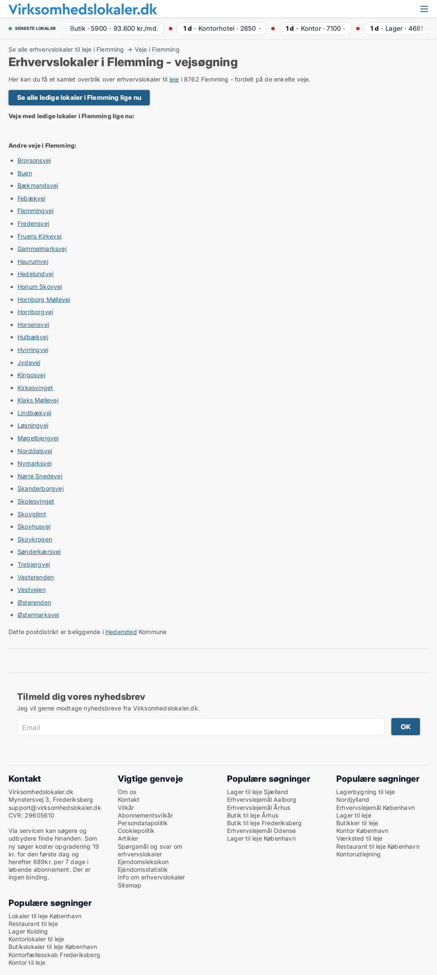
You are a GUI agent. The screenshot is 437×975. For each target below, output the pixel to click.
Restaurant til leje (33, 923)
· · (109, 28)
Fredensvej (33, 223)
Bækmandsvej (37, 185)
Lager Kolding (28, 931)
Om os (127, 791)
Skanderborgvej (40, 488)
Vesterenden (35, 577)
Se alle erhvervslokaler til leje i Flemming (66, 49)
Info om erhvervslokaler (151, 877)
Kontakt (129, 799)
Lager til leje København (261, 838)
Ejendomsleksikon (143, 861)
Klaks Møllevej (37, 400)
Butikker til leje (357, 823)
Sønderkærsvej (39, 551)
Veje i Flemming (157, 49)
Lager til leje (353, 815)
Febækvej (31, 198)
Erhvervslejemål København (375, 807)
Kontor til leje (27, 962)
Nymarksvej (34, 463)
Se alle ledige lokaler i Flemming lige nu (79, 97)
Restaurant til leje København (378, 846)
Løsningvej (32, 425)
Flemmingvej (35, 210)
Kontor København (362, 830)
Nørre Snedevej (39, 476)
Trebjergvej (33, 564)
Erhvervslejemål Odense (261, 830)
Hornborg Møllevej (43, 299)
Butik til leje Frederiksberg (264, 823)
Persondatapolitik (143, 823)
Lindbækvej (34, 412)
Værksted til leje (359, 838)
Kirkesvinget (35, 387)
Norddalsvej (34, 450)
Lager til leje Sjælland (257, 791)
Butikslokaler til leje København (53, 946)
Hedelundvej (35, 273)
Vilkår (126, 807)
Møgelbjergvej (38, 438)
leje (174, 79)
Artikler (128, 838)
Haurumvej (32, 261)
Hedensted (121, 631)
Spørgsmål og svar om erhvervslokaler (150, 850)
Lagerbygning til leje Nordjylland (365, 795)
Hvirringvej (32, 349)
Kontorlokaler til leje (36, 939)
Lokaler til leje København (45, 916)
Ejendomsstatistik (143, 869)
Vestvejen (31, 589)
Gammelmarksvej (42, 248)
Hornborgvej (35, 311)
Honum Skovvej (39, 286)
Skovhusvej (33, 526)
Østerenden (34, 602)
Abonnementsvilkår (145, 815)
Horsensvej (33, 324)
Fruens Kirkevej (39, 236)
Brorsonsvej (34, 160)
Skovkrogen (34, 539)
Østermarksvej (38, 614)
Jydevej (28, 362)
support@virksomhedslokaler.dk (55, 807)
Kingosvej (31, 374)
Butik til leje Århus (252, 815)
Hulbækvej (32, 337)
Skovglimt (31, 514)
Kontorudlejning (358, 854)
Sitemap (129, 885)
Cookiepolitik (136, 830)
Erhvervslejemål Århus (258, 807)
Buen (24, 173)
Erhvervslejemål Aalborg (262, 799)
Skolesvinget (35, 501)
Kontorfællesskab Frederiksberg (54, 954)
